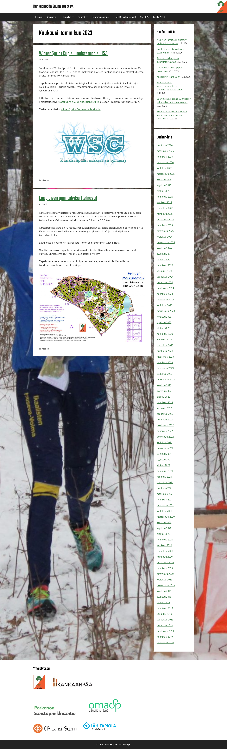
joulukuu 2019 (164, 579)
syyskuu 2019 (164, 596)
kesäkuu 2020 (164, 545)
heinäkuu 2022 (165, 402)
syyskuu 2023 (164, 322)
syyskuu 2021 (164, 459)
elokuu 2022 (163, 396)
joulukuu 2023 (164, 305)
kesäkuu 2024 (164, 271)
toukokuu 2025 (165, 208)
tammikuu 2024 (165, 299)
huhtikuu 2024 (165, 282)
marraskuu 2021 (166, 448)
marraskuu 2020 (166, 516)
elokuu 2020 (163, 533)
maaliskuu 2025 (165, 219)
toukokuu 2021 (165, 482)
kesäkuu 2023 (164, 339)
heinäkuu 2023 (165, 333)
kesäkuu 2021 (164, 476)
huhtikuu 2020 (165, 556)
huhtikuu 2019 (165, 625)
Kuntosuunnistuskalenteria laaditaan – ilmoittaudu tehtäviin (172, 115)
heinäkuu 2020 (165, 539)
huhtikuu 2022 (165, 419)
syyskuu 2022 (164, 391)
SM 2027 (144, 16)
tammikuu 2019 (165, 642)
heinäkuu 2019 (165, 608)
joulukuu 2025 (164, 168)
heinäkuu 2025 (165, 196)
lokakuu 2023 (164, 316)
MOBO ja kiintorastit (126, 16)
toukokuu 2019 (165, 619)
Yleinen (45, 180)
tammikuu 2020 (165, 573)
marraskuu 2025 (166, 173)
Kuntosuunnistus (103, 17)
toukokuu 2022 (165, 413)
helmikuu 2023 (165, 362)
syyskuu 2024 (164, 253)
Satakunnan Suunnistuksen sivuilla (79, 101)
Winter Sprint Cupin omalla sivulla (81, 109)
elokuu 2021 (163, 465)
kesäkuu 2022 (164, 408)
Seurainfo (54, 17)
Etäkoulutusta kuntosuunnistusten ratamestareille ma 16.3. (170, 86)
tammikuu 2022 (165, 436)
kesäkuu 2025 (164, 202)
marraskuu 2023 (166, 311)
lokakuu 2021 (164, 453)
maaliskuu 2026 (165, 151)
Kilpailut (69, 17)
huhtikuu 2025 (165, 213)
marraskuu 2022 (166, 379)
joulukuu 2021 (164, 442)
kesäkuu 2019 (164, 613)
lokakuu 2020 (164, 522)
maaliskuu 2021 (165, 493)
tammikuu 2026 (165, 162)
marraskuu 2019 (166, 585)
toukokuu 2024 (165, 276)
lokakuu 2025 (164, 179)
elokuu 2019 (163, 602)
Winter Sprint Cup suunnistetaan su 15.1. (73, 54)
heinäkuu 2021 (165, 471)
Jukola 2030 (159, 16)
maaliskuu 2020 (165, 562)
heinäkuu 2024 (165, 265)
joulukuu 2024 (164, 236)
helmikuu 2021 (165, 499)
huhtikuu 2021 (165, 488)
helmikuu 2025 (165, 225)
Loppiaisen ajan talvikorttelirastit (68, 198)
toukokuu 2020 (165, 551)
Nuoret (84, 17)
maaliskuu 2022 (165, 425)
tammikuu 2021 (165, 505)
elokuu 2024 (163, 259)
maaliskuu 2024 (165, 288)
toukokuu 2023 (165, 345)
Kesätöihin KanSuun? (168, 76)
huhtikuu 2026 (165, 145)
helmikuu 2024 (165, 293)
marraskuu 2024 (166, 242)
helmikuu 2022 (165, 431)
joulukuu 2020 (164, 511)
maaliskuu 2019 (165, 631)
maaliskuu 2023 (165, 356)
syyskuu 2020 (164, 528)
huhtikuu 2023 (165, 351)
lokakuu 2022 (164, 385)
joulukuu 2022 (164, 373)
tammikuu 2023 (165, 368)
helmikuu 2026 (165, 156)
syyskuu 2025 (164, 185)
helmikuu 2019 (165, 636)
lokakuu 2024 (164, 248)
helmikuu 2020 (165, 568)
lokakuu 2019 (164, 591)
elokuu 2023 (163, 328)
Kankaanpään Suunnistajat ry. (53, 6)
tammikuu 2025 (165, 231)
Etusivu (39, 16)
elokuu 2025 (163, 191)
